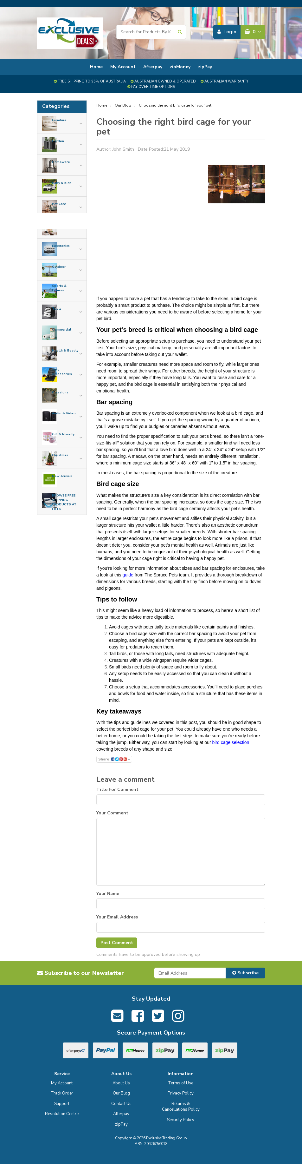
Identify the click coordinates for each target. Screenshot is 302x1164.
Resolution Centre (62, 1114)
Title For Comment (117, 789)
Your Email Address (117, 917)
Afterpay (152, 67)
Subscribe (245, 973)
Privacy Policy (181, 1093)
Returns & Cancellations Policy (181, 1107)
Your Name (107, 894)
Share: (114, 759)
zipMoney (180, 67)
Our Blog (123, 105)
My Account (123, 67)
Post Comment (116, 943)
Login (226, 32)
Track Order (62, 1093)
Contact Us (121, 1104)
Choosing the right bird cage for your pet (175, 105)
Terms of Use (180, 1083)
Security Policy (180, 1120)
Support (61, 1104)
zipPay (205, 67)
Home (96, 67)
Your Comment (112, 813)
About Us (121, 1083)
